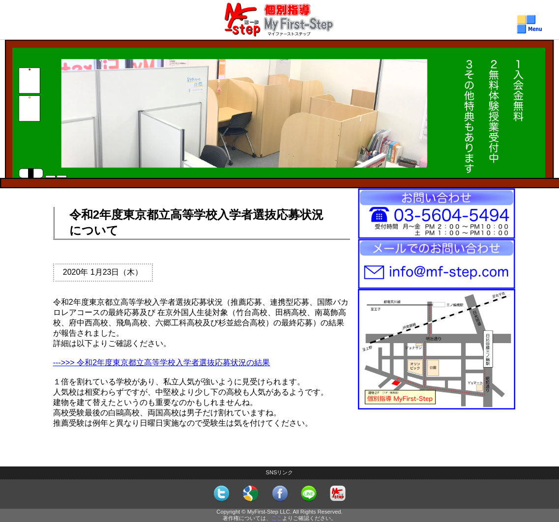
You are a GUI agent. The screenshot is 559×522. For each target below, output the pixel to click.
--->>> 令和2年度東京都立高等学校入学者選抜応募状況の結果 (161, 362)
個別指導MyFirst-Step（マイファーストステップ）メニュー (279, 30)
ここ (276, 518)
